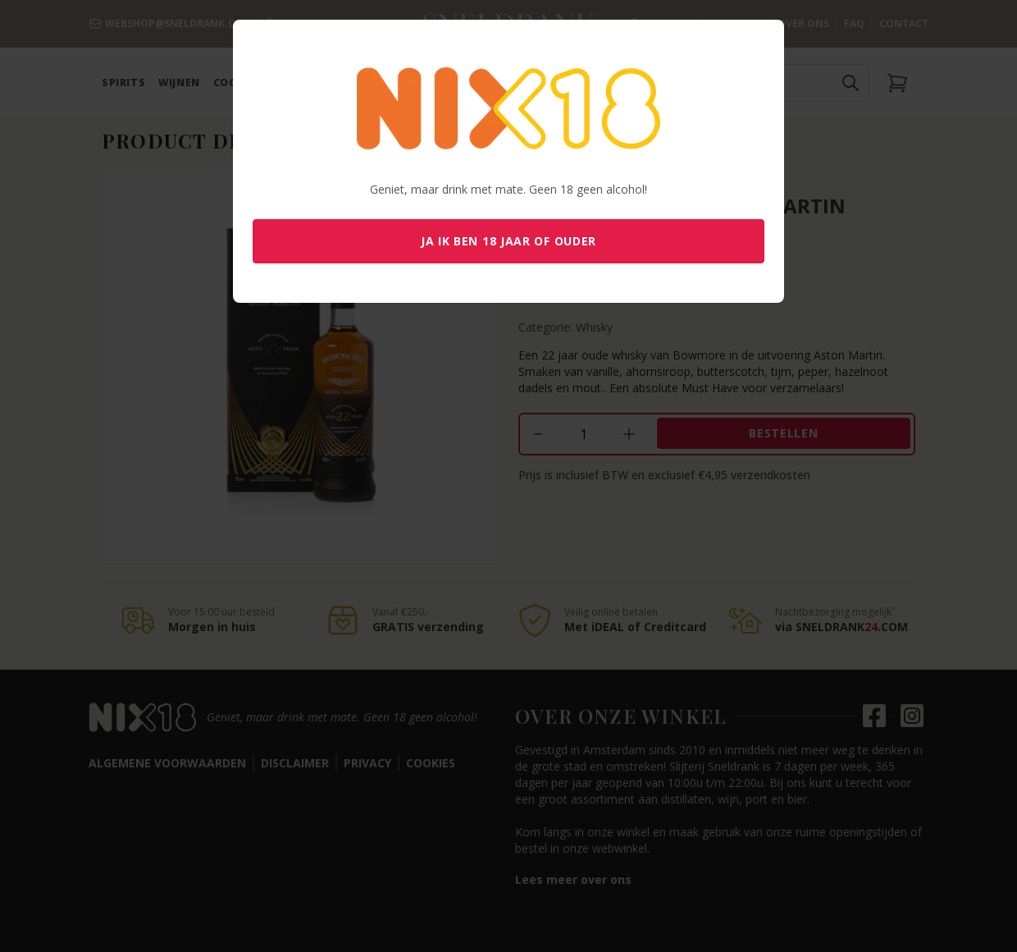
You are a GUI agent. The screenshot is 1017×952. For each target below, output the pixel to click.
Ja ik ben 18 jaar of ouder (508, 241)
